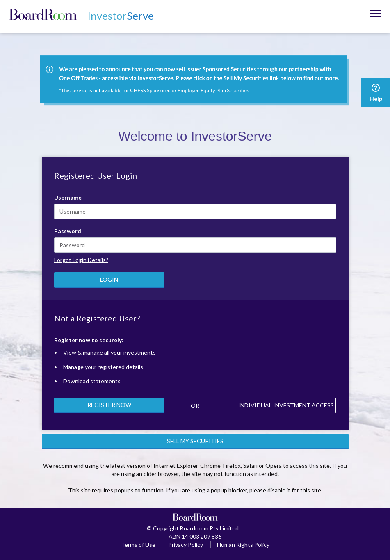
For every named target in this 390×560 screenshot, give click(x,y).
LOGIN (109, 279)
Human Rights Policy (243, 544)
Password (67, 231)
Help (376, 92)
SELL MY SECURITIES (195, 440)
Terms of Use (138, 544)
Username (68, 197)
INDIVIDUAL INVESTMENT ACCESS (286, 405)
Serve (120, 15)
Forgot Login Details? (81, 259)
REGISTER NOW (109, 404)
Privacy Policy (185, 544)
